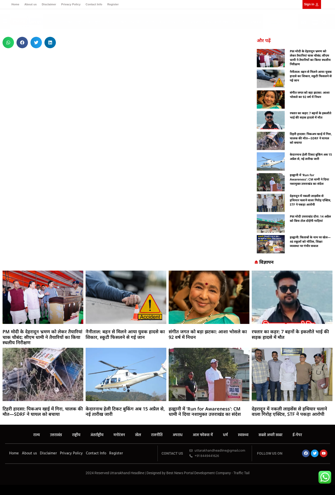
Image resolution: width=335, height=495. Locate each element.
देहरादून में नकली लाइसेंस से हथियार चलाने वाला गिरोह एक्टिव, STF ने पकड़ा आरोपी (310, 200)
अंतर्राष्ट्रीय (94, 21)
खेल (123, 21)
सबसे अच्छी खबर (217, 21)
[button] (324, 22)
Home (15, 4)
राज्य (52, 21)
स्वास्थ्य (196, 21)
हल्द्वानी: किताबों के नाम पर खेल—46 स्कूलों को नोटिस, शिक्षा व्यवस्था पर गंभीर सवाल (310, 241)
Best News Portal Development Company (198, 473)
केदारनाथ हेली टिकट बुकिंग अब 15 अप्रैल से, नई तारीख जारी (311, 156)
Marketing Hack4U (167, 477)
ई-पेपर (238, 21)
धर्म (185, 21)
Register (113, 4)
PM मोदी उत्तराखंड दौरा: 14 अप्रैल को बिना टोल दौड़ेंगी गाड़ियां (310, 218)
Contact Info (94, 4)
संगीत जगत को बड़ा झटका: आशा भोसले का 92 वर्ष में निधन (310, 94)
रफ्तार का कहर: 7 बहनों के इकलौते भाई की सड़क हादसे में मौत (310, 115)
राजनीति (135, 21)
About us (30, 4)
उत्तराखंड (66, 21)
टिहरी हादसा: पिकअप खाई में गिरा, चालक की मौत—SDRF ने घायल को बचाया (311, 138)
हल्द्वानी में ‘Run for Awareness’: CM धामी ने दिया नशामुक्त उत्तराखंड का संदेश (309, 179)
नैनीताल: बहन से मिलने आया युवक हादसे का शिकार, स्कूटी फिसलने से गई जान (311, 76)
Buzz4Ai (167, 420)
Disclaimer (49, 4)
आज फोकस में (169, 21)
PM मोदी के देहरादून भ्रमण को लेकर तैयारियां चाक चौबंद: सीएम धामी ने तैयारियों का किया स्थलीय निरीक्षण (310, 57)
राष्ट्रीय (80, 21)
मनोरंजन (110, 21)
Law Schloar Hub (167, 423)
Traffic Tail (241, 473)
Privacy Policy (71, 4)
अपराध (150, 21)
